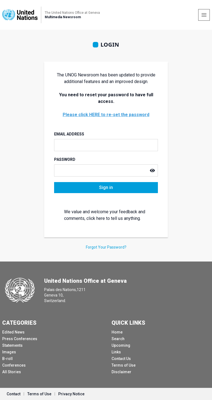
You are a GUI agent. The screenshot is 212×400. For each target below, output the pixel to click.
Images (9, 352)
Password (64, 159)
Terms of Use (124, 365)
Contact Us (121, 358)
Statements (12, 345)
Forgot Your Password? (106, 247)
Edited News (13, 332)
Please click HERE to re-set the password (106, 114)
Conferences (14, 365)
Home (117, 332)
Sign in (106, 187)
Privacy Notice (71, 394)
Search (118, 339)
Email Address (69, 134)
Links (116, 352)
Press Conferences (19, 339)
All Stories (11, 372)
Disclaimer (121, 372)
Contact (13, 394)
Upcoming (121, 345)
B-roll (7, 358)
